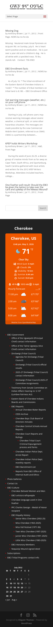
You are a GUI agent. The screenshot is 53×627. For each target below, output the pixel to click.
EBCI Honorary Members (23, 544)
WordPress (26, 623)
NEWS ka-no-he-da (20, 37)
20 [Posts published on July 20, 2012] (22, 587)
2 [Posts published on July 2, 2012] (6, 579)
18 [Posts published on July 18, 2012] (14, 587)
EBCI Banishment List (26, 467)
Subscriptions (13, 553)
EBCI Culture (13, 487)
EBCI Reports (17, 406)
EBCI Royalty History (20, 515)
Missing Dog (11, 30)
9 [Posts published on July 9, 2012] (6, 583)
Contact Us (12, 483)
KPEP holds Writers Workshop (21, 143)
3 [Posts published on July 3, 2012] (10, 579)
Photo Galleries (14, 479)
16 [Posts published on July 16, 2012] (7, 587)
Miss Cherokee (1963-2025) (28, 523)
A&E (40, 146)
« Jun (7, 599)
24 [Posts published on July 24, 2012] (11, 591)
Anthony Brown (15, 33)
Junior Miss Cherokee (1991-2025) (31, 536)
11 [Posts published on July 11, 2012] (14, 583)
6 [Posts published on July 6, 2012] (21, 579)
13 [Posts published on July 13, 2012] (22, 583)
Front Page (10, 149)
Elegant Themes (26, 620)
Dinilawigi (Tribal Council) (23, 353)
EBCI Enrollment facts (16, 68)
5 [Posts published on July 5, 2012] (17, 579)
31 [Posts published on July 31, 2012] (11, 596)
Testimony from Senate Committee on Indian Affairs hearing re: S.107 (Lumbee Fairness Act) (29, 391)
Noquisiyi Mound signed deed (25, 548)
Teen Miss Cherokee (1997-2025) (31, 531)
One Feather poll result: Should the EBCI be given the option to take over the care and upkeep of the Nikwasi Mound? (26, 187)
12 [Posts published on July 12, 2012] (18, 583)
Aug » (14, 599)
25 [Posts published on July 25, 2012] (14, 591)
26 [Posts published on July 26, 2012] (18, 591)
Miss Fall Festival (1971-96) (28, 527)
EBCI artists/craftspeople (23, 495)
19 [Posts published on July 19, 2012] (18, 587)
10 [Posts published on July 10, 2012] (11, 583)
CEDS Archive (22, 414)
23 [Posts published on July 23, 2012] (7, 591)
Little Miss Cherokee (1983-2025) (31, 540)
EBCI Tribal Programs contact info (23, 557)
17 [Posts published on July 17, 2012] (11, 587)
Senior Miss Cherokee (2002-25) (30, 518)
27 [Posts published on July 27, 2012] (22, 591)
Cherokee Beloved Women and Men (28, 491)
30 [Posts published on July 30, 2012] (7, 596)
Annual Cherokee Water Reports (31, 409)
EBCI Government (15, 334)
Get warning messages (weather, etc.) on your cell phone (25, 101)
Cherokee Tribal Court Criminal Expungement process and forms (30, 444)
